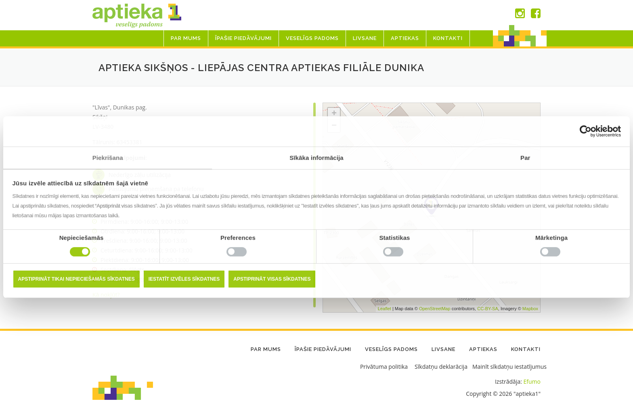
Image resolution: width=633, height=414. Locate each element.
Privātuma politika (384, 366)
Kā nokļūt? (106, 294)
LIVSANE (365, 38)
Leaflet (384, 308)
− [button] (334, 126)
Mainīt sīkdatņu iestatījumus (509, 366)
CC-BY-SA (487, 308)
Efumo (532, 381)
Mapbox (530, 308)
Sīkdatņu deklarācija (441, 366)
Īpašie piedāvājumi (243, 38)
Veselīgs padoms (312, 38)
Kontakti (448, 38)
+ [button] (334, 114)
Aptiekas (405, 38)
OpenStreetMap (435, 308)
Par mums (186, 38)
